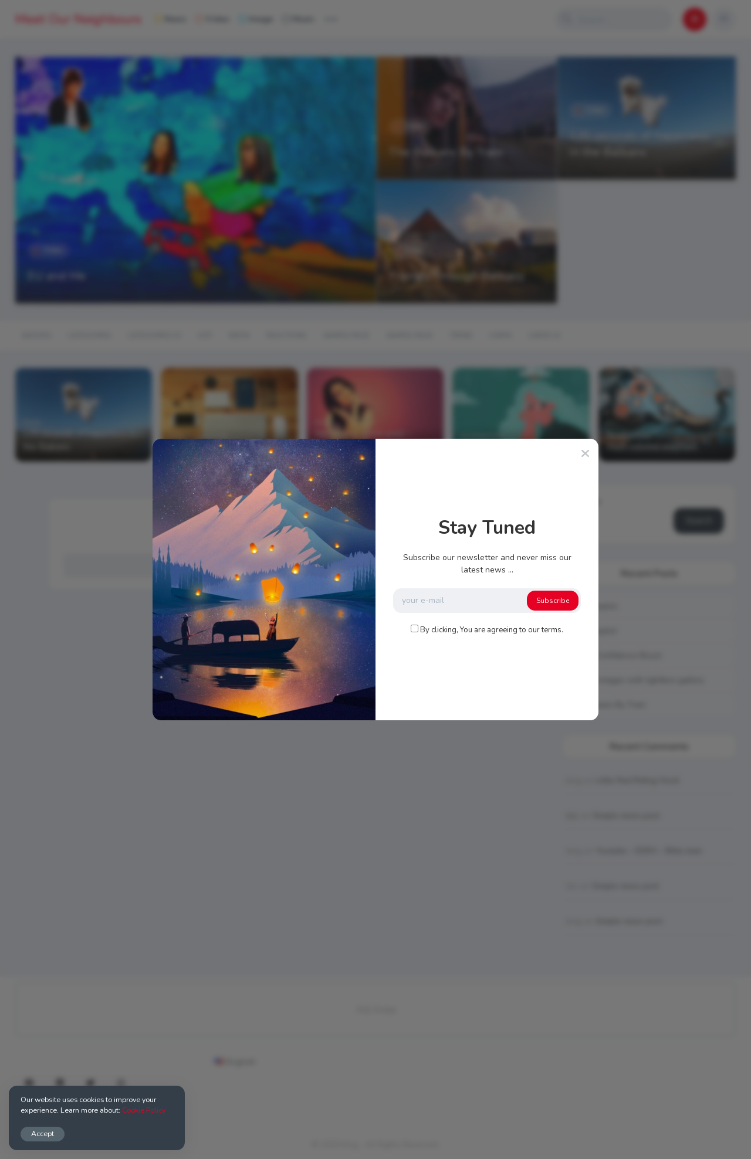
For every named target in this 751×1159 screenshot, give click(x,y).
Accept (42, 1133)
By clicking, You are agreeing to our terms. (491, 630)
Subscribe (552, 600)
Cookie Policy (143, 1110)
